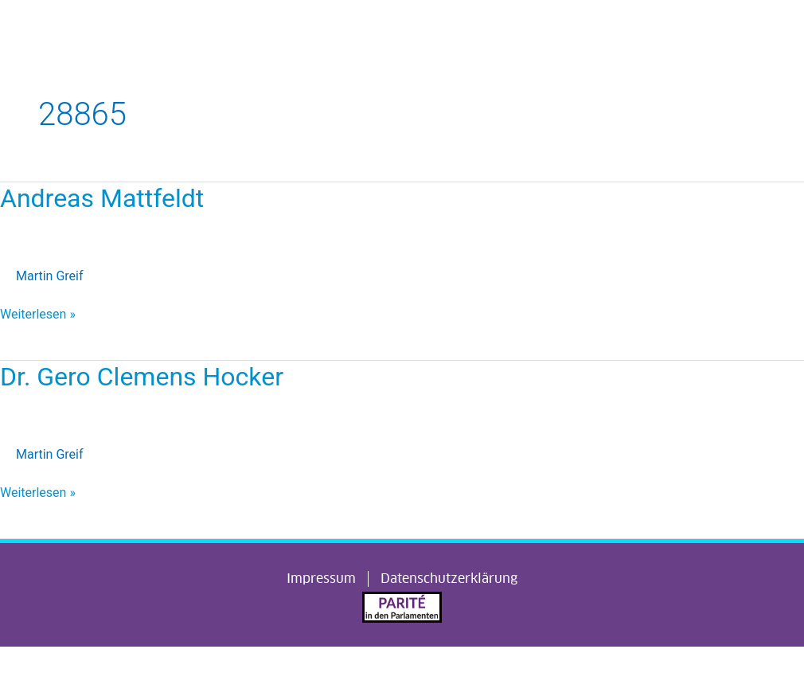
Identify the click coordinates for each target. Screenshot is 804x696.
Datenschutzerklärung (449, 578)
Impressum (321, 578)
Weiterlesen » (38, 313)
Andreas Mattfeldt (102, 198)
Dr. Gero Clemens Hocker (141, 377)
